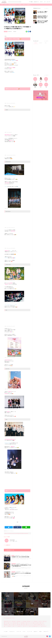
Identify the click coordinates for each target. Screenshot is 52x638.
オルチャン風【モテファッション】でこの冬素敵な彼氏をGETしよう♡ (21, 574)
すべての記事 (30, 1)
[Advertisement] (12, 80)
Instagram (23, 624)
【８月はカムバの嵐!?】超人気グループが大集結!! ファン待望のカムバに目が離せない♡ (19, 4)
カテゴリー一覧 (19, 631)
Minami (14, 31)
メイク (42, 621)
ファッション (19, 603)
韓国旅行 (32, 611)
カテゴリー (41, 1)
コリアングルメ (13, 563)
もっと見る (45, 8)
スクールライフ (8, 603)
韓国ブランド (21, 626)
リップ (6, 626)
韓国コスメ (15, 621)
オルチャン (32, 596)
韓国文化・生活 (20, 611)
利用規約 (40, 631)
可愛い (19, 624)
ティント (43, 624)
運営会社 (35, 631)
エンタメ (5, 4)
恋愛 (32, 603)
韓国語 (35, 626)
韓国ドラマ (6, 624)
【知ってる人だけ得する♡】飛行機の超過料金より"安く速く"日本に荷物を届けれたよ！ (21, 565)
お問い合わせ (45, 631)
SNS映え (7, 596)
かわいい (15, 624)
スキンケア (15, 626)
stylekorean (44, 626)
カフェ (11, 624)
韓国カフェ (10, 626)
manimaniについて (36, 1)
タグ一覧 (24, 631)
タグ (44, 1)
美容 (39, 624)
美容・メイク (44, 603)
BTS (36, 624)
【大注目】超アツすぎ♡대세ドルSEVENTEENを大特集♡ (20, 556)
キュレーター (48, 1)
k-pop (45, 621)
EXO (31, 626)
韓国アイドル (37, 621)
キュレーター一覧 (29, 631)
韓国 (6, 621)
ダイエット (39, 626)
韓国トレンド (7, 611)
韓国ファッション (31, 621)
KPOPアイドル (27, 626)
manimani (22, 555)
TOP (2, 4)
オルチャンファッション (30, 624)
